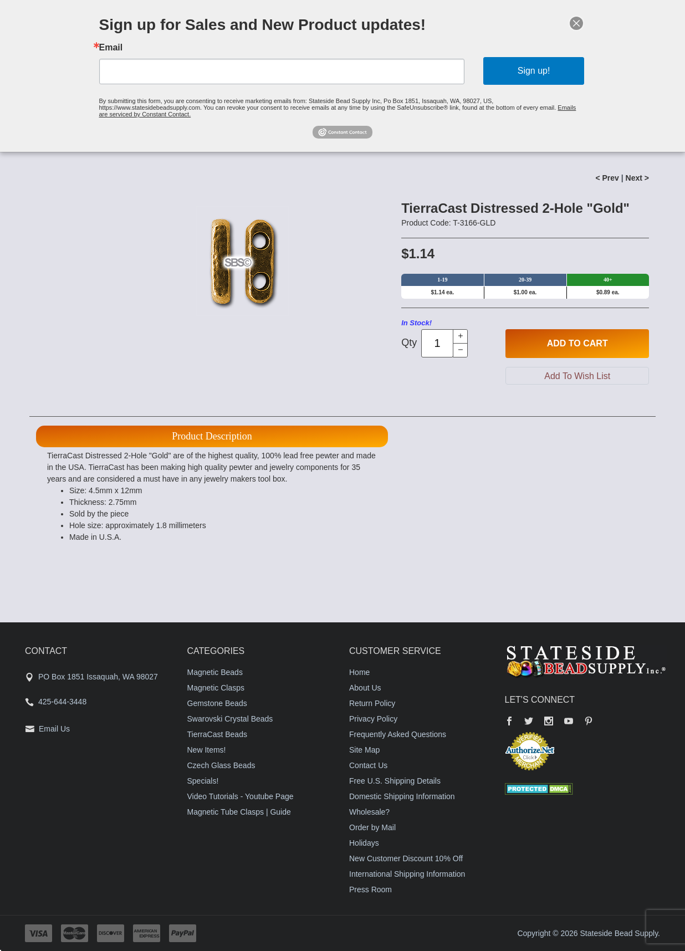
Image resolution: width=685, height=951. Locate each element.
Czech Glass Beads (221, 765)
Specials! (203, 780)
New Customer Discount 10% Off (406, 858)
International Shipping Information (407, 874)
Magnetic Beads (215, 672)
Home (359, 672)
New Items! (206, 749)
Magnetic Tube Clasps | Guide (239, 811)
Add (577, 343)
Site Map (364, 749)
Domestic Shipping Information (402, 796)
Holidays (364, 842)
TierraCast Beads (217, 734)
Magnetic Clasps (216, 687)
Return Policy (372, 703)
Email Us (54, 728)
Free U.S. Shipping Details (395, 780)
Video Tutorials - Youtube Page (240, 796)
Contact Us (368, 765)
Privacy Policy (373, 718)
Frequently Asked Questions (397, 734)
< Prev (606, 177)
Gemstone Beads (217, 703)
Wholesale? (369, 811)
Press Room (370, 889)
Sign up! (534, 70)
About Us (365, 687)
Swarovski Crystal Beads (230, 718)
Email (111, 47)
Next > (637, 177)
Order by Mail (372, 827)
